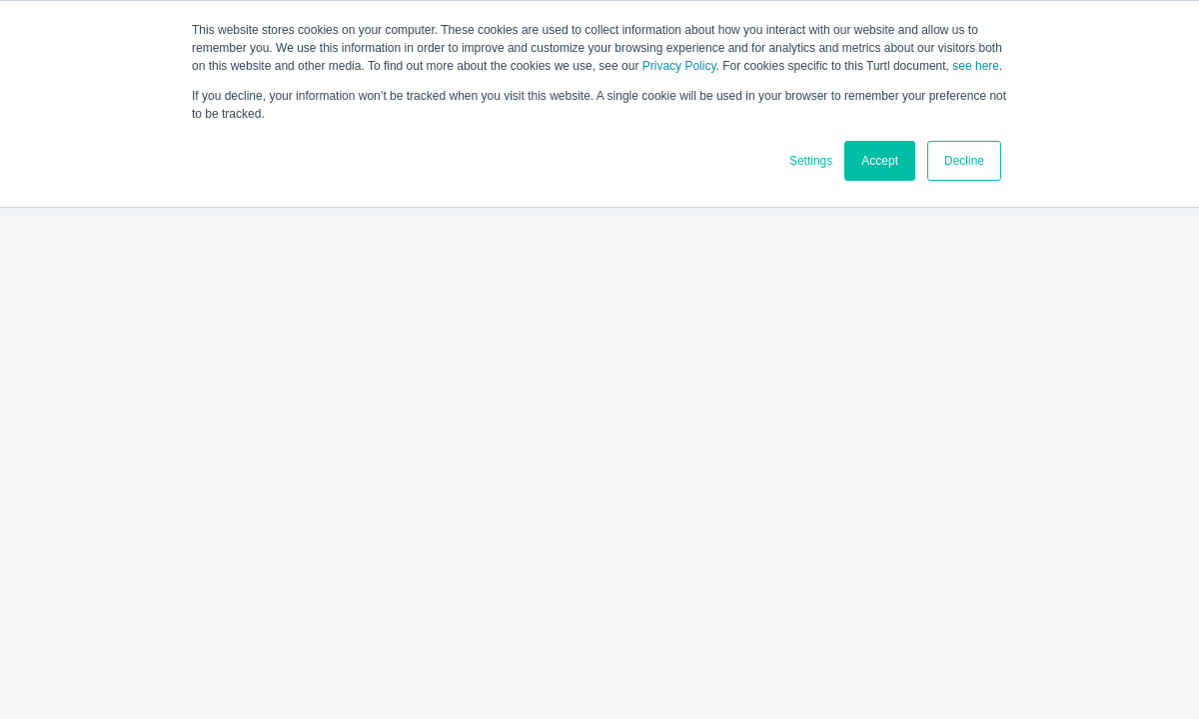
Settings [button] (810, 161)
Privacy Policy (679, 66)
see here (975, 66)
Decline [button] (964, 161)
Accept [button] (879, 161)
